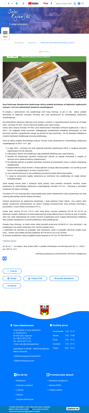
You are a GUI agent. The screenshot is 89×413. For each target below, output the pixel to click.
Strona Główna (19, 43)
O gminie (20, 390)
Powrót (13, 271)
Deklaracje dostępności (58, 381)
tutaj (30, 410)
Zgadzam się (72, 409)
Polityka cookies (55, 390)
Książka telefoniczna (24, 399)
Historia (19, 395)
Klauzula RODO (55, 385)
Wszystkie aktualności (64, 278)
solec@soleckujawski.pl (29, 344)
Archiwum (12, 286)
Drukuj (13, 278)
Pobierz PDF (36, 278)
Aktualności (32, 43)
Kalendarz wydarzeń (24, 385)
